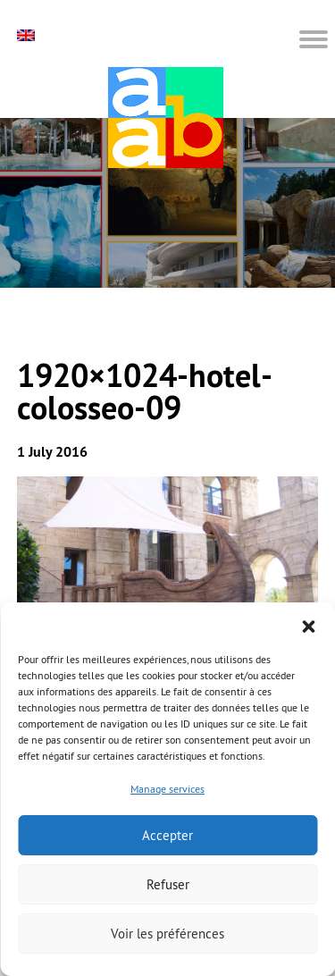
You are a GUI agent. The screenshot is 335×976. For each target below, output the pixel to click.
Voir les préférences (167, 933)
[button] (308, 625)
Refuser (168, 884)
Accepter (167, 835)
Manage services (167, 788)
